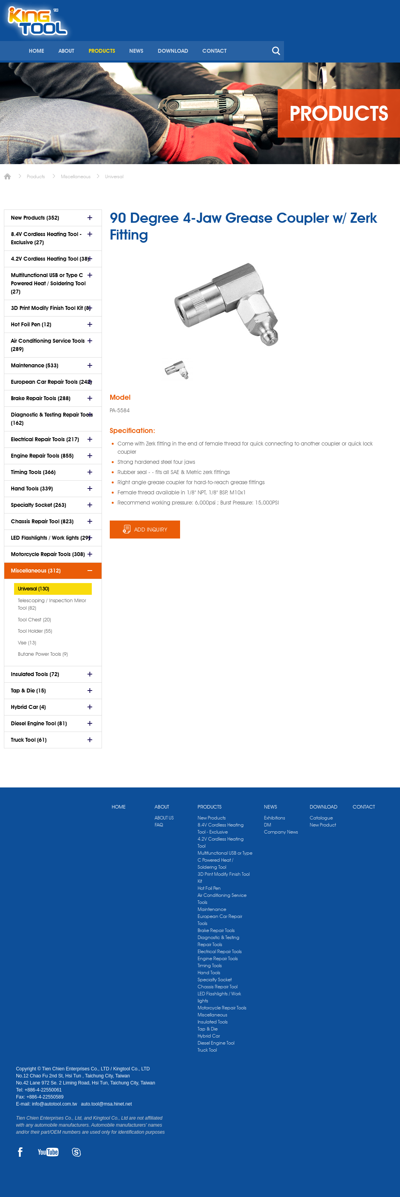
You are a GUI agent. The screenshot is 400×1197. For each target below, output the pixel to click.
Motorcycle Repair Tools (222, 1005)
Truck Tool (207, 1047)
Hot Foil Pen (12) (31, 321)
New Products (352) (35, 215)
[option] (177, 367)
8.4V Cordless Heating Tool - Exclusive (221, 825)
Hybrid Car (209, 1033)
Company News (281, 829)
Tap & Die (208, 1026)
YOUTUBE (48, 1149)
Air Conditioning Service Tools (222, 895)
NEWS (250, 38)
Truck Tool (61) (28, 737)
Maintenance (212, 906)
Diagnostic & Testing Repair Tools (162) (52, 416)
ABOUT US (164, 815)
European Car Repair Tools (220, 917)
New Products (212, 815)
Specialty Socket (215, 977)
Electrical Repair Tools (220, 949)
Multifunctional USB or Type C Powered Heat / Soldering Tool (225, 857)
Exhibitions (274, 815)
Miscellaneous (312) (36, 568)
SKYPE (76, 1149)
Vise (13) (27, 640)
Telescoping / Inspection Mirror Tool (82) (52, 601)
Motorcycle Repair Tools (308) (48, 551)
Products (36, 174)
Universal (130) (33, 586)
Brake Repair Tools (216, 927)
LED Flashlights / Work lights (219, 994)
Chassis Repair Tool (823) (42, 518)
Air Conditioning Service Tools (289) (48, 342)
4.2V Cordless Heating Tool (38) (50, 256)
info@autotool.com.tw (55, 1101)
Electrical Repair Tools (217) (45, 436)
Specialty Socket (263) (38, 502)
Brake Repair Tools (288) (40, 395)
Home (7, 174)
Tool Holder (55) (35, 628)
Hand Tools (209, 970)
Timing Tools (210, 963)
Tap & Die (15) (28, 688)
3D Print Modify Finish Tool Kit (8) (51, 305)
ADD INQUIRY (151, 527)
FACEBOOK (20, 1149)
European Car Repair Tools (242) (51, 379)
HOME (151, 38)
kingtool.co (373, 8)
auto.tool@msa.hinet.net (106, 1101)
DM (267, 822)
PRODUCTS (215, 38)
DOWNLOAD (285, 38)
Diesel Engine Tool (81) (39, 720)
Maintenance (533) (34, 363)
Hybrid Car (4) (28, 704)
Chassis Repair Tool (218, 984)
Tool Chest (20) (34, 617)
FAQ (159, 822)
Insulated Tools (213, 1019)
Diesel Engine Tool (216, 1040)
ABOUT (180, 38)
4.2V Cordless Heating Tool (221, 839)
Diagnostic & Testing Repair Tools (218, 938)
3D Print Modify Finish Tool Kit (224, 874)
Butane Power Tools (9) (43, 651)
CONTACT (327, 38)
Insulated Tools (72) (35, 671)
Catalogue (321, 815)
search (388, 38)
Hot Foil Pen (209, 885)
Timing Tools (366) (33, 469)
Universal (114, 174)
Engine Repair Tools (218, 956)
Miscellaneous (76, 174)
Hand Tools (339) (32, 486)
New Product (323, 822)
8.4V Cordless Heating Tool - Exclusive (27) (46, 235)
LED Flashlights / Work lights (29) (50, 535)
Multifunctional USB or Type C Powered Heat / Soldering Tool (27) (48, 280)
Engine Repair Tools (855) (42, 453)
